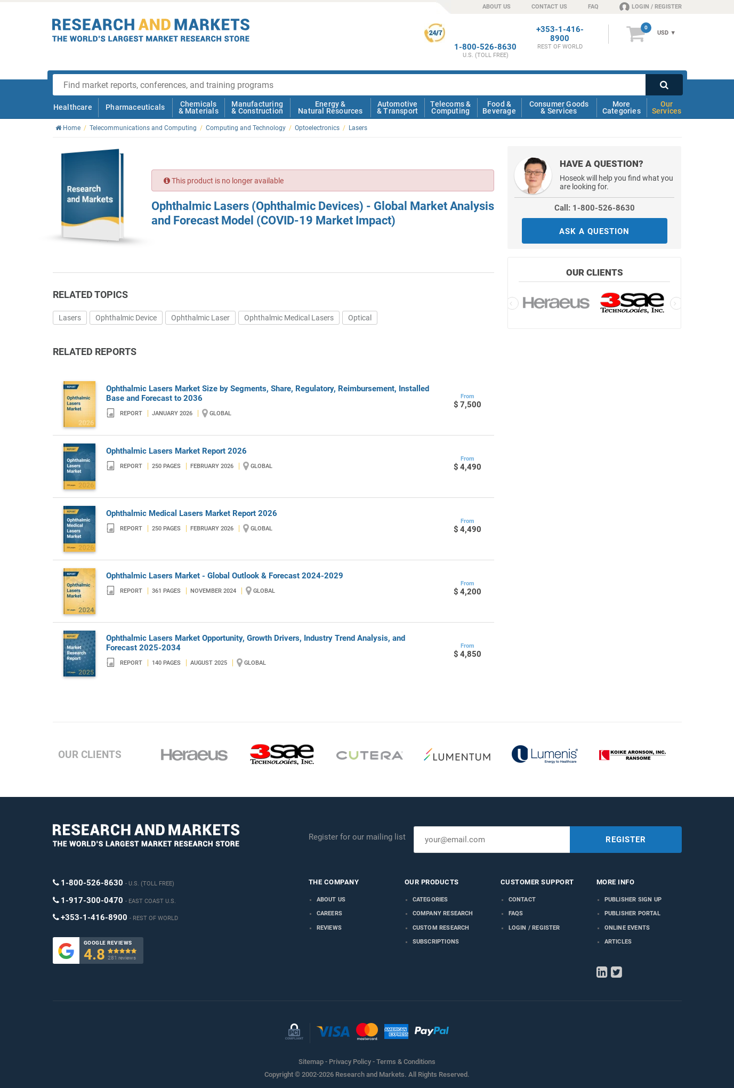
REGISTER (626, 839)
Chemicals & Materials (199, 107)
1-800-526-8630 (485, 47)
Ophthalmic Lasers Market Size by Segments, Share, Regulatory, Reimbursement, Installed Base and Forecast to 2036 (267, 393)
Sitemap (311, 1062)
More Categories (621, 107)
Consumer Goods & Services (559, 107)
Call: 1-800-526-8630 (594, 208)
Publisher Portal (632, 913)
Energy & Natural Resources (330, 107)
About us (331, 899)
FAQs (516, 913)
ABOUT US (496, 6)
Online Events (627, 927)
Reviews (329, 927)
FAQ (593, 6)
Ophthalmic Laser (200, 317)
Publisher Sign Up (633, 899)
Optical (360, 317)
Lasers (70, 317)
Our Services (667, 107)
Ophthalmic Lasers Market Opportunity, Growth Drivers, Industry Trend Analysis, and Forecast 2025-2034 (255, 642)
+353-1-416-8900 (560, 34)
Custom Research (441, 927)
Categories (430, 899)
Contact (522, 899)
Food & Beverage (499, 107)
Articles (618, 941)
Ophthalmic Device (126, 317)
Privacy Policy (350, 1062)
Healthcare (72, 107)
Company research (443, 913)
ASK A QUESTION (594, 231)
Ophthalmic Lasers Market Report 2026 (176, 451)
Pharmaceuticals (135, 107)
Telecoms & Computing (450, 107)
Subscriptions (436, 941)
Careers (329, 913)
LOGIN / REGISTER (650, 6)
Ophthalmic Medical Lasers (289, 317)
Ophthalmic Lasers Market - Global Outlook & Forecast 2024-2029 (224, 576)
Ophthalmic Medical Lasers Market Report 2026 (191, 513)
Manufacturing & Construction (257, 107)
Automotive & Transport (397, 107)
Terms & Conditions (405, 1062)
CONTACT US (549, 6)
